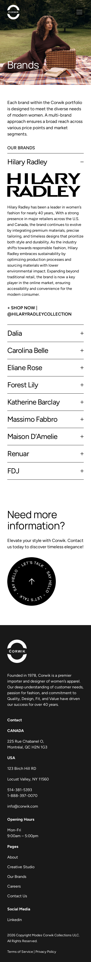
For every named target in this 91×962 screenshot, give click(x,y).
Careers (14, 886)
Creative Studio (20, 867)
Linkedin (14, 919)
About (12, 857)
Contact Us (17, 896)
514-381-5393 (19, 789)
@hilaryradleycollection (39, 314)
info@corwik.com (22, 806)
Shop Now (23, 307)
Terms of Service (20, 952)
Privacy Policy (45, 952)
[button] (79, 12)
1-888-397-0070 (22, 795)
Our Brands (16, 876)
